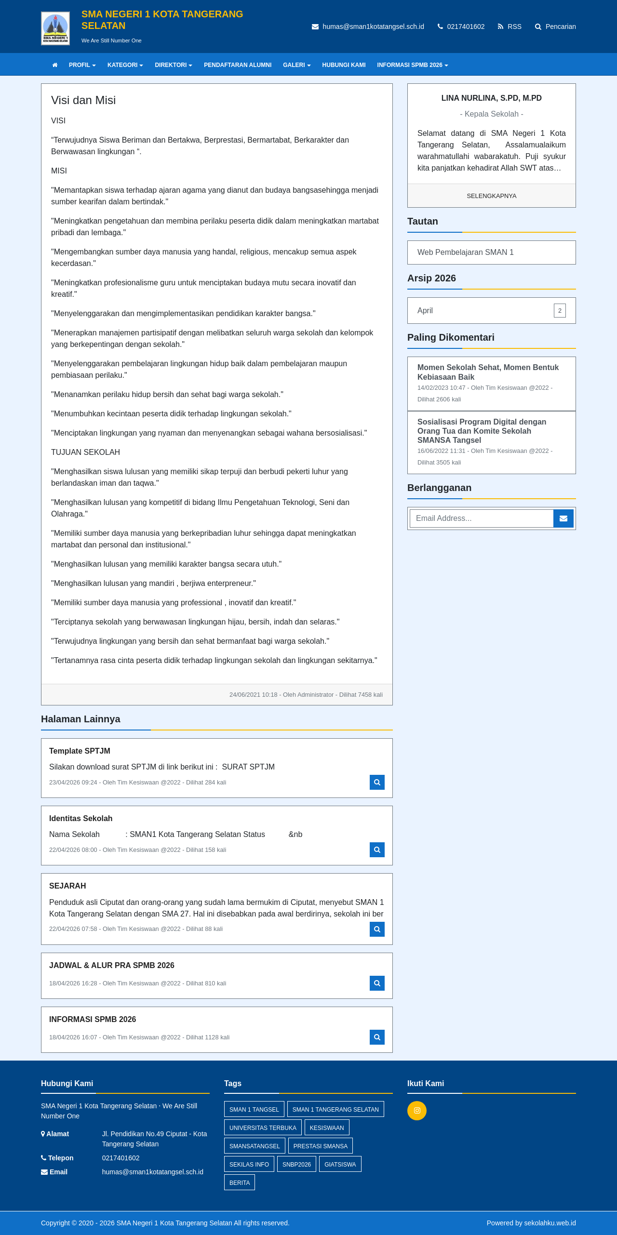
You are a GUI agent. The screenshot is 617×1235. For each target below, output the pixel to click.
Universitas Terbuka (262, 1128)
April (491, 311)
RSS (510, 26)
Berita (239, 1183)
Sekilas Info (249, 1164)
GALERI (296, 65)
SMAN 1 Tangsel (254, 1109)
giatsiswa (340, 1164)
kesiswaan (327, 1128)
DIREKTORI (173, 65)
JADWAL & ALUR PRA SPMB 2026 (111, 965)
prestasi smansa (321, 1146)
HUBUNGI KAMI (344, 65)
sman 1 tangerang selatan (336, 1109)
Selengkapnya (492, 195)
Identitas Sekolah (81, 818)
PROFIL (82, 65)
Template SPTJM (79, 751)
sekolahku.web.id (550, 1223)
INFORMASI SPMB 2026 (412, 65)
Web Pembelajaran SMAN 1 (465, 252)
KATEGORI (125, 65)
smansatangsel (254, 1146)
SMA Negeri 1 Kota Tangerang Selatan (173, 1223)
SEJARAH (67, 886)
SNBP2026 (296, 1164)
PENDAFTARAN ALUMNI (237, 65)
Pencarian (555, 26)
